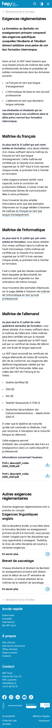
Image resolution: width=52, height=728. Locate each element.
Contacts (6, 656)
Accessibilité (8, 716)
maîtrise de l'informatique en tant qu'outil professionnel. (26, 295)
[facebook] (4, 697)
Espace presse (9, 652)
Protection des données (9, 722)
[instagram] (11, 697)
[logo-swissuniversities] (15, 706)
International (8, 622)
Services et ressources (13, 646)
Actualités (7, 618)
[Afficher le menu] (48, 4)
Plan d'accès (8, 642)
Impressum (44, 720)
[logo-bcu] (45, 706)
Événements (8, 615)
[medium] (24, 697)
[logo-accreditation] (31, 705)
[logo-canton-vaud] (3, 706)
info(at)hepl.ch (9, 683)
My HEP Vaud (9, 625)
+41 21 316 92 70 (10, 686)
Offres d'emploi (9, 649)
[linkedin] (18, 697)
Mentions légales (41, 716)
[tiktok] (31, 697)
